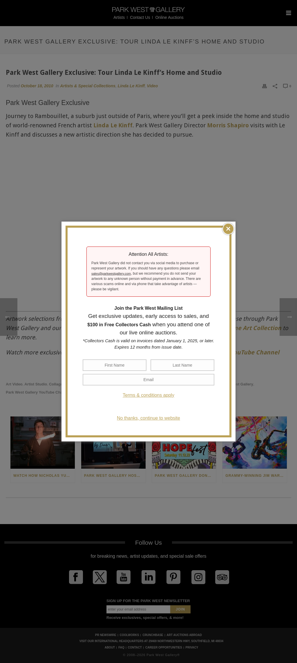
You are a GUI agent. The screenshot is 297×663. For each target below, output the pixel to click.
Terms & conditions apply (148, 395)
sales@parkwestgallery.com (111, 273)
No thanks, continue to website (148, 418)
